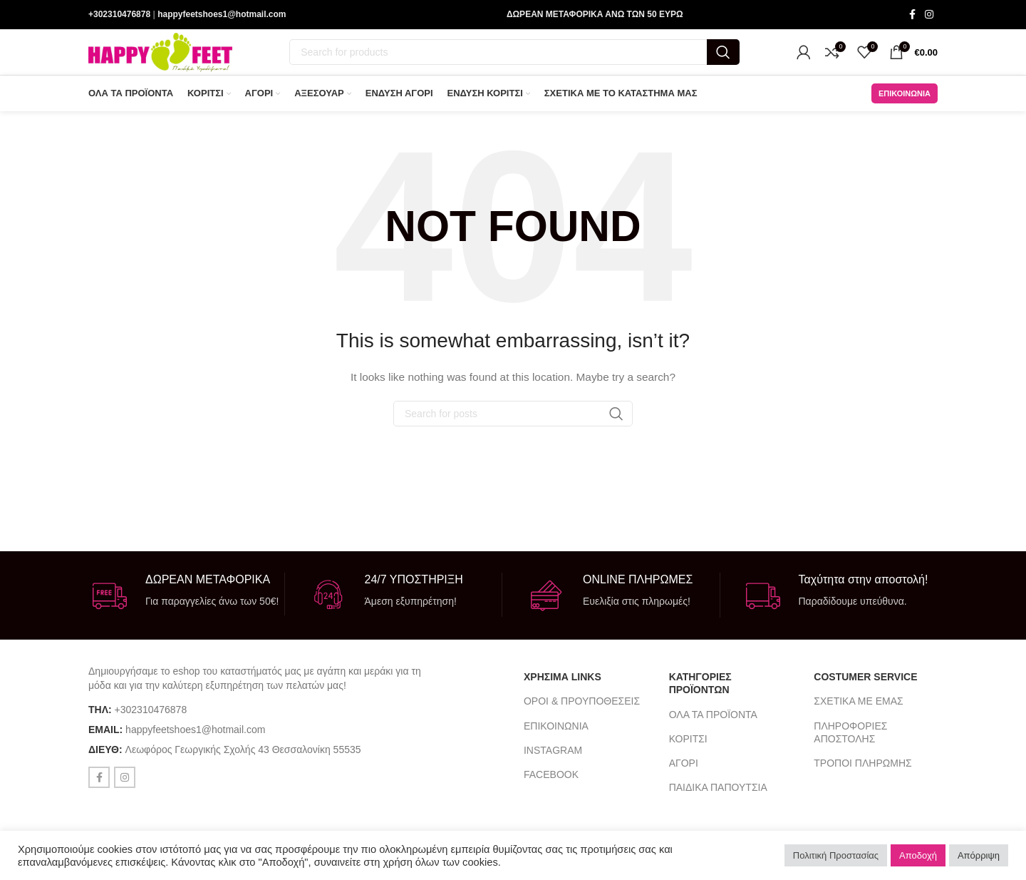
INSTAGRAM (553, 759)
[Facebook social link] (912, 15)
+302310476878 (119, 15)
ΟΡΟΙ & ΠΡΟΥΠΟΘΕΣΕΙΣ (582, 710)
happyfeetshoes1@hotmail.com (221, 15)
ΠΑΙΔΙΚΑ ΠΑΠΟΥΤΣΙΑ (718, 796)
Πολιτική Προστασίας (836, 855)
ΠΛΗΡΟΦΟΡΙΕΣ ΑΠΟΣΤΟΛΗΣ (850, 741)
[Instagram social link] (929, 15)
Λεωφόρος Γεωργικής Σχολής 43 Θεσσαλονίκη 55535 (243, 758)
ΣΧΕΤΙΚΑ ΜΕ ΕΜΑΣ (858, 710)
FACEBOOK (551, 783)
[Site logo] (160, 56)
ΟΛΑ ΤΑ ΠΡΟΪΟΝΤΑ (713, 723)
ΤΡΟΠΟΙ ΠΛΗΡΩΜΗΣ (862, 772)
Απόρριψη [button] (979, 855)
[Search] (514, 57)
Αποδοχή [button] (918, 855)
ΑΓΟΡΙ (683, 772)
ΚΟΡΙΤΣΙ (688, 748)
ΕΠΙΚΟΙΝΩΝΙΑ (905, 102)
